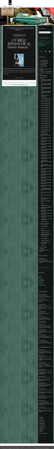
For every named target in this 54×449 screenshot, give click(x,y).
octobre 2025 (41, 426)
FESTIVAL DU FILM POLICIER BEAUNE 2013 (46, 141)
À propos (19, 6)
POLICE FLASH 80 (42, 330)
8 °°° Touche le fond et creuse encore (44, 73)
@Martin (40, 356)
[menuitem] (5, 6)
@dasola (40, 384)
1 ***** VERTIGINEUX (43, 61)
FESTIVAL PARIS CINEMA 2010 (45, 201)
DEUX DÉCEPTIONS (43, 322)
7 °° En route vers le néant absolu (46, 71)
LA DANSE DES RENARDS (44, 318)
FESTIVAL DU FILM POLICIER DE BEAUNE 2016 (46, 155)
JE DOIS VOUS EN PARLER (44, 223)
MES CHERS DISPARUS (45, 240)
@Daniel (40, 351)
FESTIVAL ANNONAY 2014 (45, 110)
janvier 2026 (41, 421)
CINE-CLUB (43, 228)
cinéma (26, 84)
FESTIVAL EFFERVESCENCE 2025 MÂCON (46, 180)
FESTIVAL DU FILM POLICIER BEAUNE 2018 (46, 144)
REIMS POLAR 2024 (44, 221)
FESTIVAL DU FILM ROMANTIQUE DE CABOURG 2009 (46, 165)
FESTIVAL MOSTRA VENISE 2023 (46, 196)
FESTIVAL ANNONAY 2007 (45, 98)
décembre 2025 (42, 423)
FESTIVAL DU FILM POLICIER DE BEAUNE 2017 (46, 158)
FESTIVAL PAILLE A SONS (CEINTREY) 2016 (45, 198)
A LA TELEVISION (44, 224)
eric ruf (16, 84)
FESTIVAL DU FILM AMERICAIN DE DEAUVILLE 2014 (46, 134)
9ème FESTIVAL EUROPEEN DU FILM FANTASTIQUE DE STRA (46, 92)
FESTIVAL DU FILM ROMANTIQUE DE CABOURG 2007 (46, 161)
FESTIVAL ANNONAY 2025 (45, 129)
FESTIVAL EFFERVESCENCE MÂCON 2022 (46, 186)
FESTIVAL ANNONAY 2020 (45, 121)
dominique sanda (21, 84)
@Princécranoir (42, 363)
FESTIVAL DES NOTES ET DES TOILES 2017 (45, 131)
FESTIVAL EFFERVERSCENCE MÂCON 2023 (46, 172)
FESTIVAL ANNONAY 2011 (45, 105)
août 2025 (41, 429)
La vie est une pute (43, 247)
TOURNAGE (43, 245)
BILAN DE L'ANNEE (44, 226)
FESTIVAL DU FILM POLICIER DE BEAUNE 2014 (46, 150)
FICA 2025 (42, 203)
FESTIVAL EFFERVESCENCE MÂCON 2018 (46, 183)
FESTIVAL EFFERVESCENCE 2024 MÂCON (46, 177)
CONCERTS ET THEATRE (45, 230)
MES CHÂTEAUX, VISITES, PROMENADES (45, 243)
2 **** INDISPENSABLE (44, 63)
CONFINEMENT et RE (43, 75)
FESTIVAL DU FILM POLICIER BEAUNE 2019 (46, 147)
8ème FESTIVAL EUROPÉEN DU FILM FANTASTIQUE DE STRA (46, 88)
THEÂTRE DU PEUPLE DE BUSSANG (44, 251)
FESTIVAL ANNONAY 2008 (45, 99)
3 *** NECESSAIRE (43, 64)
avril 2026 (41, 417)
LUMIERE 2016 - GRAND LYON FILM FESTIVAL (46, 211)
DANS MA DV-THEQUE (45, 232)
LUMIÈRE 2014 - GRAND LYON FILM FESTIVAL (46, 219)
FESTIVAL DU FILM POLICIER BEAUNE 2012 (46, 138)
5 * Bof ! (41, 67)
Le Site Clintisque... (42, 258)
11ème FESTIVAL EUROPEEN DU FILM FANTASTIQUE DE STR (46, 84)
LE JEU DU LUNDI (44, 236)
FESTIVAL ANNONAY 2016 (45, 114)
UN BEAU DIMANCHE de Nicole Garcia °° (19, 43)
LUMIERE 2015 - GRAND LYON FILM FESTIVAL (46, 208)
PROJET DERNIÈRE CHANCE (44, 336)
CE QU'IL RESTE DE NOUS (44, 341)
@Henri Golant (41, 389)
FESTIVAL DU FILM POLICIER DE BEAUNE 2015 (46, 153)
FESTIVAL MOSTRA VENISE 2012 (46, 193)
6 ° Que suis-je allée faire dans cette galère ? (15, 82)
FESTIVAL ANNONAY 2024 (45, 127)
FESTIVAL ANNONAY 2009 (45, 101)
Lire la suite (19, 77)
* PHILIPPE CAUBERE (44, 60)
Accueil (5, 6)
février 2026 (41, 420)
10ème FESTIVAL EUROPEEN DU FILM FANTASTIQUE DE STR (46, 80)
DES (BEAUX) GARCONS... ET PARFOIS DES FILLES (46, 235)
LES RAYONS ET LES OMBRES (44, 326)
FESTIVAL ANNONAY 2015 (45, 112)
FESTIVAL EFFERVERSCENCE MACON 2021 (46, 169)
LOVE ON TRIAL (42, 312)
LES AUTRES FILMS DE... (45, 238)
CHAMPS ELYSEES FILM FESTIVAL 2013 (45, 96)
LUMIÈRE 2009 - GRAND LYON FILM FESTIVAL (46, 214)
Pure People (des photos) (43, 259)
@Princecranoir (42, 377)
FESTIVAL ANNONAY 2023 (45, 125)
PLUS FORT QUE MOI (43, 295)
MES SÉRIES (42, 248)
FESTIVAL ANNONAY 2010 (45, 103)
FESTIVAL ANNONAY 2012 (45, 107)
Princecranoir (41, 401)
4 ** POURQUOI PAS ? (43, 66)
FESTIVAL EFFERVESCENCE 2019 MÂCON (46, 175)
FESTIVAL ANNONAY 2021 (45, 123)
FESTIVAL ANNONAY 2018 (45, 118)
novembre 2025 (42, 424)
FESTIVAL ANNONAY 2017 (45, 116)
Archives (11, 6)
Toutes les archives (43, 433)
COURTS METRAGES (43, 76)
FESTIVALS (42, 78)
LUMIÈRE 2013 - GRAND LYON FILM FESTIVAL (46, 216)
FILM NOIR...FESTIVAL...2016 (46, 205)
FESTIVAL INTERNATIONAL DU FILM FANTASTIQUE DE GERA (46, 189)
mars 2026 (41, 418)
